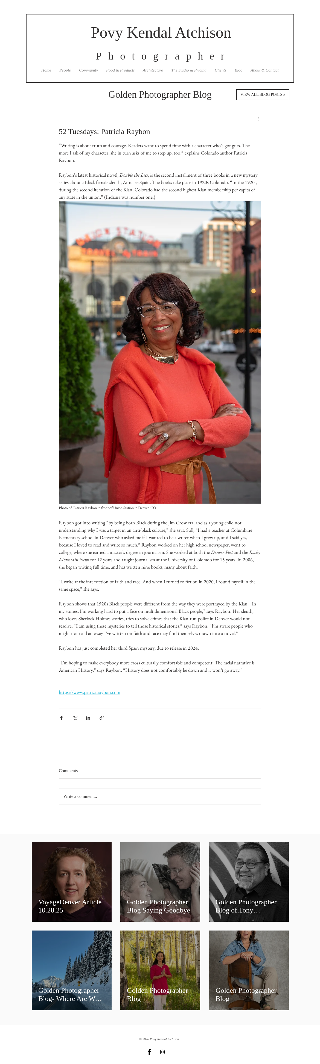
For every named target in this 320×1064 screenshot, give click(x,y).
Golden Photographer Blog (159, 94)
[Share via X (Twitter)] (74, 717)
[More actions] (258, 118)
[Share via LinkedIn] (88, 717)
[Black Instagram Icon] (162, 1052)
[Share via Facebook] (61, 717)
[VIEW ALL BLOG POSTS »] (262, 94)
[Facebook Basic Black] (149, 1052)
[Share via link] (101, 717)
